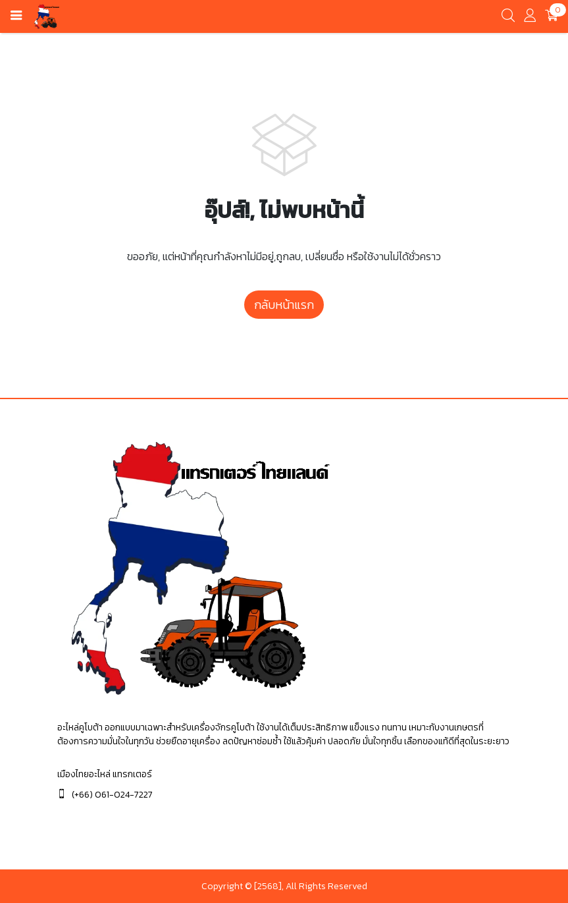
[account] (529, 18)
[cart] (551, 17)
